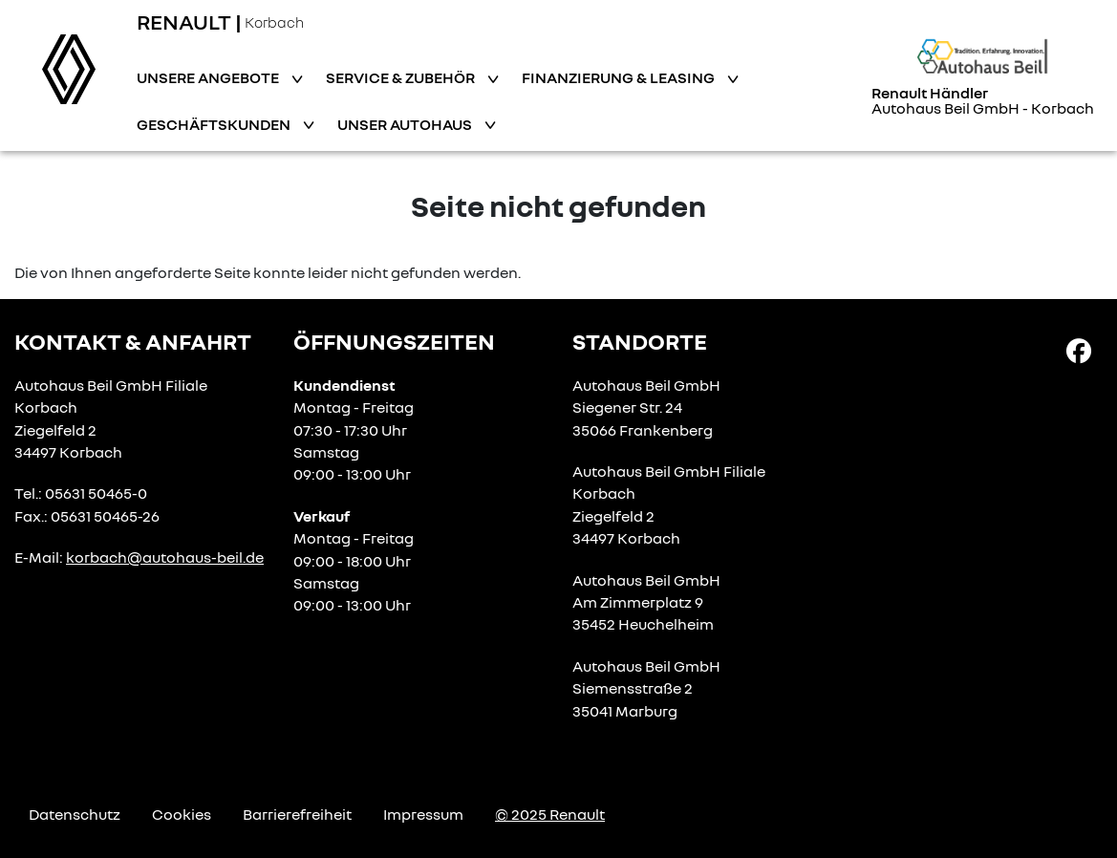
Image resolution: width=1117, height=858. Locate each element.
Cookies (181, 814)
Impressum (423, 814)
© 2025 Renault (550, 814)
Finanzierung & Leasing (620, 77)
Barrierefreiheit (297, 814)
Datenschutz (74, 814)
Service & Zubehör (402, 77)
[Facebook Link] (1079, 349)
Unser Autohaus (406, 124)
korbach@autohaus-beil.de (165, 557)
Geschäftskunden (215, 124)
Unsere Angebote (209, 77)
